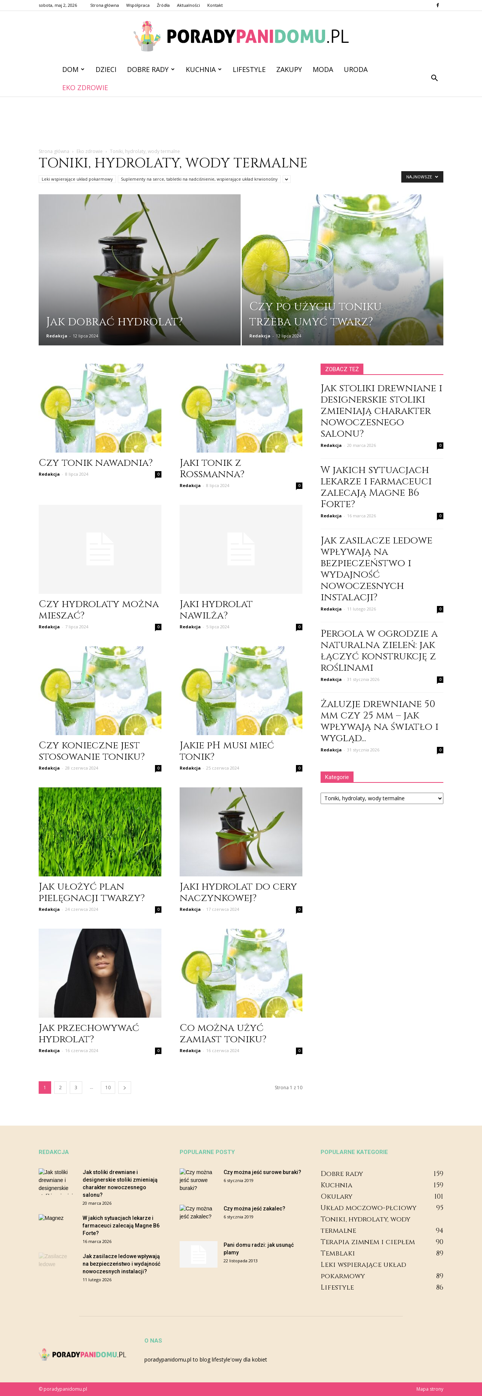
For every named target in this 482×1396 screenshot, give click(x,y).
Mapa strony (429, 1389)
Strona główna (104, 5)
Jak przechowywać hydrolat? (89, 1033)
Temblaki (338, 1253)
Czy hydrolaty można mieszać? (99, 610)
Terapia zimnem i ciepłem (368, 1242)
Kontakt (215, 5)
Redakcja (56, 336)
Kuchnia (204, 69)
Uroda (356, 69)
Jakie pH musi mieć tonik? (227, 751)
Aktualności (188, 5)
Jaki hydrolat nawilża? (216, 610)
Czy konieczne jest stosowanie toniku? (92, 751)
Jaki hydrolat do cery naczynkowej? (238, 892)
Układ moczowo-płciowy (368, 1208)
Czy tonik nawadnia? (96, 463)
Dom (73, 69)
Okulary (336, 1196)
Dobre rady (151, 69)
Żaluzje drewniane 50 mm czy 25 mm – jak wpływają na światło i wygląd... (379, 721)
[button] (434, 78)
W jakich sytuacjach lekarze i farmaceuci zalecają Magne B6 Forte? (376, 487)
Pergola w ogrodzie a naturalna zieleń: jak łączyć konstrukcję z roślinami (379, 651)
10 (108, 1087)
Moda (323, 69)
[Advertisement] (241, 123)
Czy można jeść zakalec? (254, 1208)
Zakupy (289, 69)
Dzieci (105, 69)
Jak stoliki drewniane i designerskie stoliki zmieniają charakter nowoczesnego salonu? (381, 411)
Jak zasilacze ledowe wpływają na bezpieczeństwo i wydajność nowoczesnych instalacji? (376, 569)
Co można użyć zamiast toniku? (223, 1033)
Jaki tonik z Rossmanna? (212, 468)
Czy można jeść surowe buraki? (262, 1172)
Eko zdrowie (85, 87)
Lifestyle (249, 69)
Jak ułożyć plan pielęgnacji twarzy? (92, 892)
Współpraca (138, 5)
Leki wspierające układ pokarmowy (77, 179)
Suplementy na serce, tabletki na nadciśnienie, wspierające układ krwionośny (199, 179)
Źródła (163, 5)
